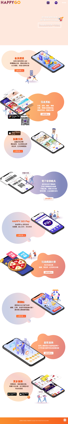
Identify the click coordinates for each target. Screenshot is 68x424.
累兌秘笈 (64, 2)
